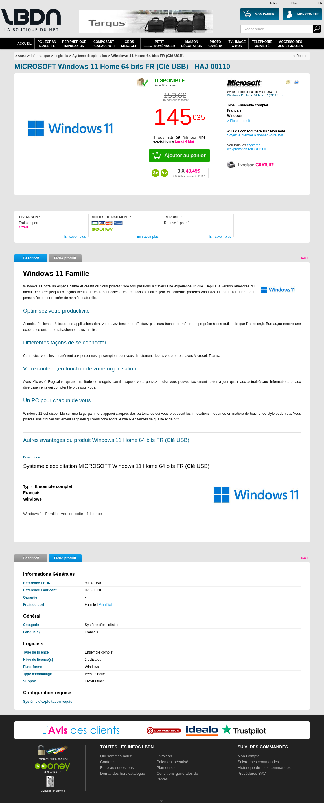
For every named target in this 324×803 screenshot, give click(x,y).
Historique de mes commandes (264, 767)
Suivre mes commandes (258, 762)
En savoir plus (75, 237)
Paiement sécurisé (172, 762)
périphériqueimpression (74, 43)
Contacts (107, 762)
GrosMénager (129, 43)
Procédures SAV (252, 773)
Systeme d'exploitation (89, 56)
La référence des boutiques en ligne (30, 24)
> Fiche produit (238, 121)
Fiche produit (65, 258)
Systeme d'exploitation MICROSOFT (248, 147)
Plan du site (167, 767)
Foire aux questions (117, 767)
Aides (273, 3)
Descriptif (31, 258)
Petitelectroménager (159, 43)
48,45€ (188, 173)
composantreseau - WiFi (103, 43)
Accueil (24, 43)
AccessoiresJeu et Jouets (290, 43)
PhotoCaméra (215, 43)
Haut (304, 258)
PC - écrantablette (47, 43)
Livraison (164, 756)
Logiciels (61, 56)
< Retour (300, 56)
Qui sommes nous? (116, 756)
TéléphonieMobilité (262, 43)
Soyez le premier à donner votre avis (255, 135)
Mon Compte (248, 756)
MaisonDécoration (191, 43)
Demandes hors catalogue (122, 773)
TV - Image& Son (237, 43)
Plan (294, 3)
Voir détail (106, 604)
